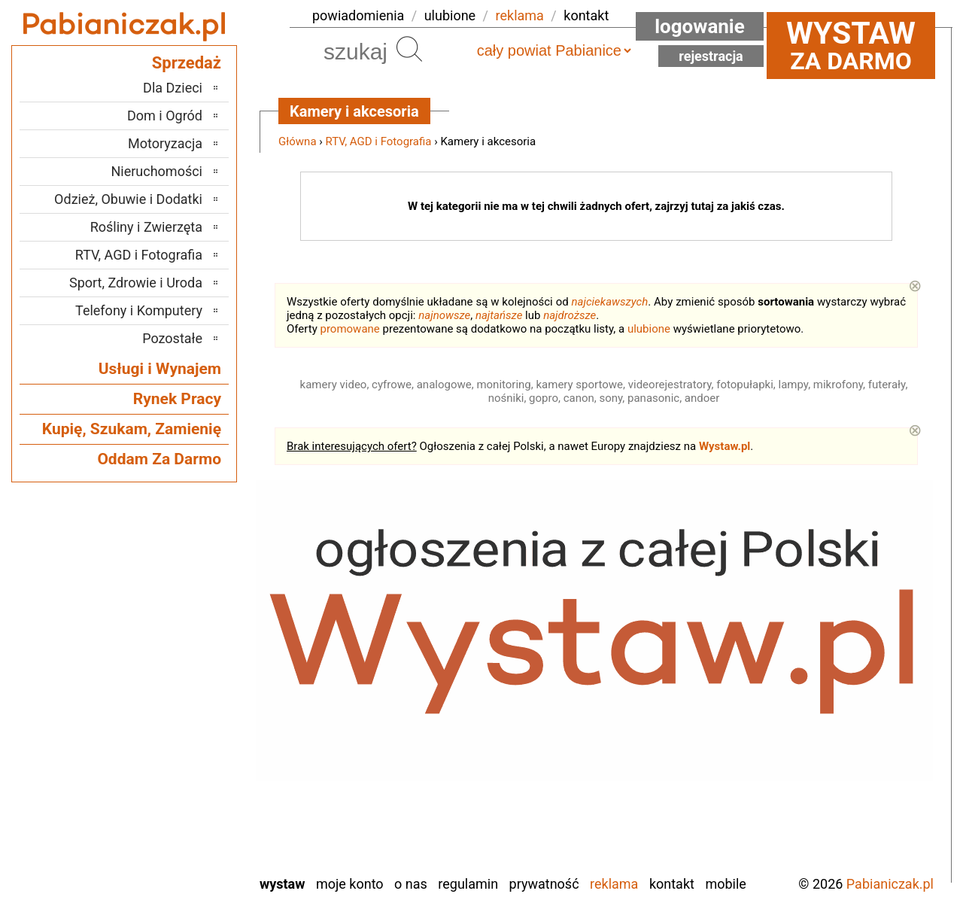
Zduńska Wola (164, 862)
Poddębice (173, 740)
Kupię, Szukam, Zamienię (131, 429)
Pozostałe (172, 338)
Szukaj (409, 49)
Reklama (614, 884)
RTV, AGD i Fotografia (379, 141)
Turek (187, 801)
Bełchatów (173, 618)
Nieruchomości (156, 171)
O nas (410, 884)
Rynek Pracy (177, 399)
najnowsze (444, 315)
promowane (350, 329)
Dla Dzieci (172, 88)
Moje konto (350, 884)
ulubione (449, 15)
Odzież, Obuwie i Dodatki (128, 199)
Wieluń (184, 821)
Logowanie (700, 26)
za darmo (851, 45)
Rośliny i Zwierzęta (146, 227)
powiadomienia (358, 15)
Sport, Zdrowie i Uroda (135, 282)
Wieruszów (172, 842)
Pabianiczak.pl (890, 884)
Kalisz (185, 679)
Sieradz (182, 760)
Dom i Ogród (164, 115)
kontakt (586, 15)
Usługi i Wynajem (160, 369)
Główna (297, 141)
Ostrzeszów (170, 699)
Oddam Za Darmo (159, 459)
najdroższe (569, 315)
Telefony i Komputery (138, 310)
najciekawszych (610, 302)
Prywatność (544, 884)
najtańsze (498, 315)
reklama (520, 15)
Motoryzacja (165, 143)
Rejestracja (711, 56)
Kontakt (671, 884)
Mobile (725, 884)
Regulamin (468, 884)
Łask (189, 638)
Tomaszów (172, 781)
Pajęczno (177, 720)
